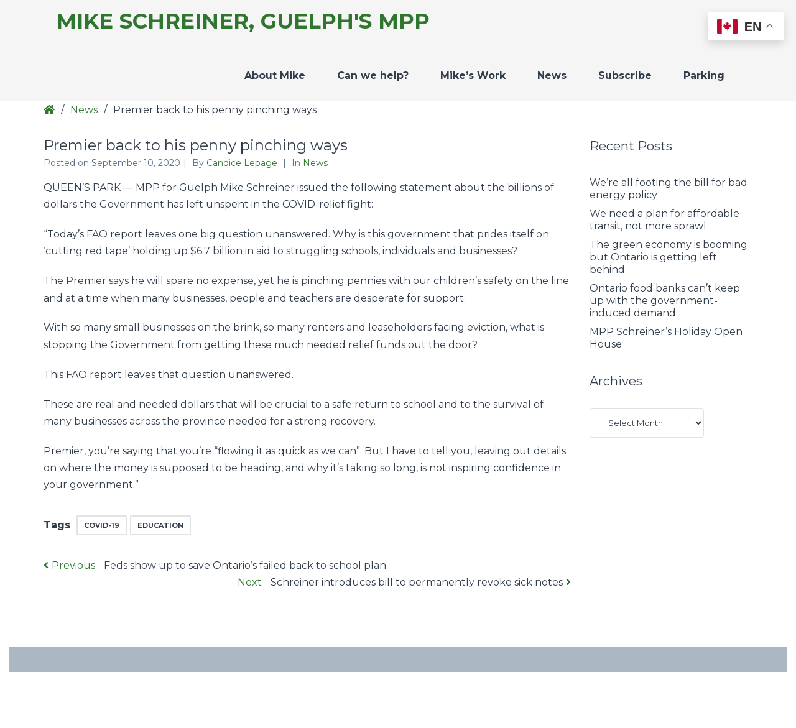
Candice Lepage (243, 162)
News (552, 75)
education (160, 525)
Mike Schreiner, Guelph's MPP (243, 21)
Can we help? (373, 75)
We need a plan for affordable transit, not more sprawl (664, 220)
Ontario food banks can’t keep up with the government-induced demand (665, 300)
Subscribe (625, 75)
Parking (703, 75)
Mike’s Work (473, 75)
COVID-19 (101, 525)
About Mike (274, 75)
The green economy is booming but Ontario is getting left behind (668, 257)
